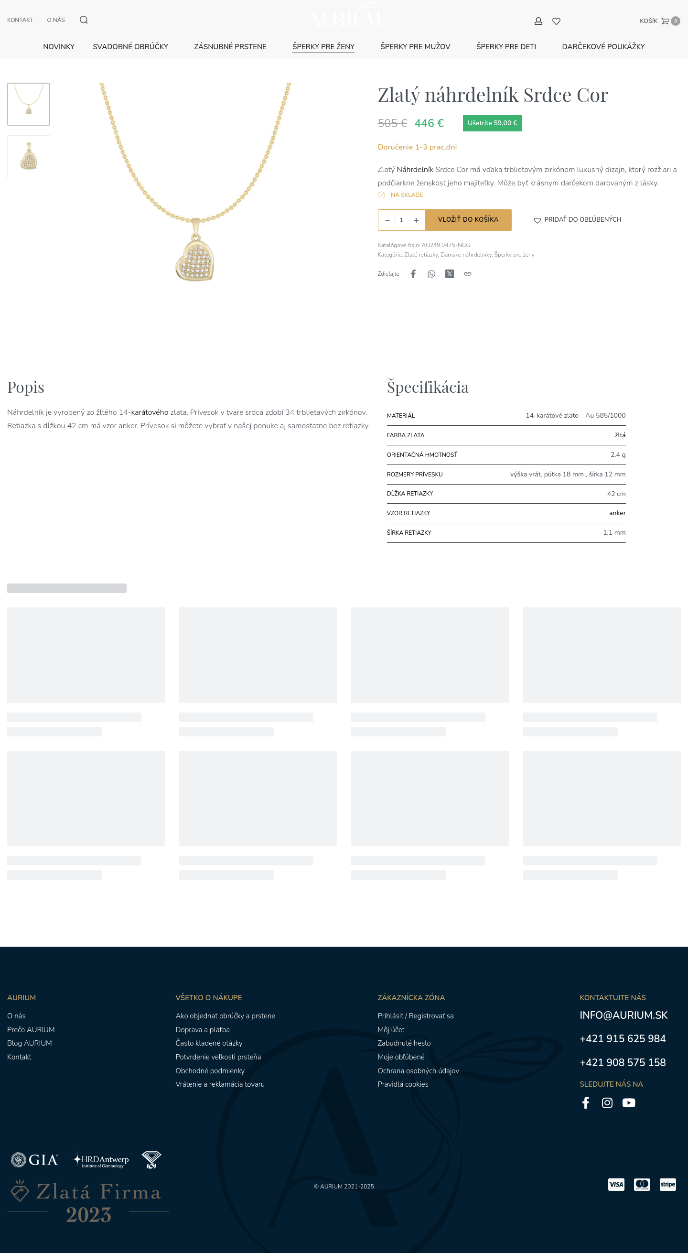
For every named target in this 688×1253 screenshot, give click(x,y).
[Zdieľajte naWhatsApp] (431, 263)
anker (617, 502)
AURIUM (331, 1175)
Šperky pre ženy (514, 244)
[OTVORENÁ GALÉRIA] (195, 207)
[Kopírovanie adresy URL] (467, 263)
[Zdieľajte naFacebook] (413, 263)
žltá (620, 424)
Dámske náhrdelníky (466, 244)
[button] (577, 209)
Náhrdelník (414, 158)
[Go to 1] (28, 93)
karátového (151, 401)
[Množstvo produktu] (402, 209)
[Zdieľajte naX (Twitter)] (449, 263)
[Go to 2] (28, 145)
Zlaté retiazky (421, 244)
